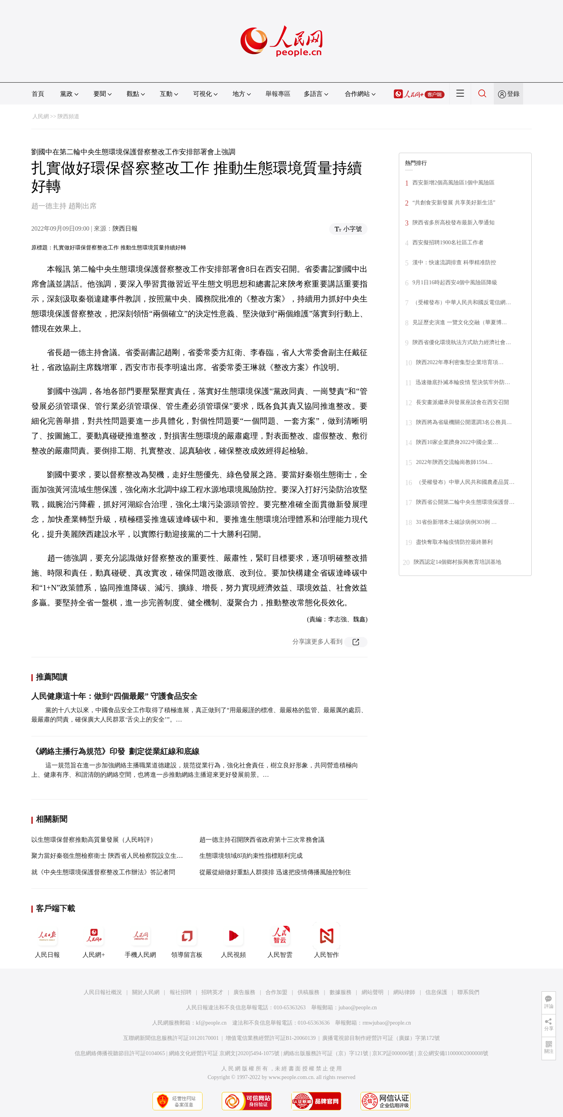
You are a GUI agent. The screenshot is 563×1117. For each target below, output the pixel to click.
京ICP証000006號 (393, 1053)
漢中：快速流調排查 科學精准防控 (454, 262)
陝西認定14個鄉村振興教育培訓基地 (457, 562)
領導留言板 (187, 940)
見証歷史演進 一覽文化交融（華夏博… (459, 322)
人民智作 (326, 940)
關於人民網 (146, 992)
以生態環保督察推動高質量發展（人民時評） (93, 839)
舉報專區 (277, 93)
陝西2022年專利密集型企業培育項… (460, 362)
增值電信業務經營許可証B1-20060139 (271, 1038)
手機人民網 (140, 940)
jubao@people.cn (358, 1008)
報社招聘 (181, 992)
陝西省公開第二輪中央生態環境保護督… (465, 502)
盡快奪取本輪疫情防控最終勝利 (454, 542)
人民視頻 (233, 940)
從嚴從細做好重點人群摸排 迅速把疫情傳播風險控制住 (275, 872)
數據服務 (340, 992)
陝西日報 (125, 228)
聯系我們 (468, 992)
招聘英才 (212, 992)
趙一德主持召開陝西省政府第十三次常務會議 (262, 839)
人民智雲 (280, 940)
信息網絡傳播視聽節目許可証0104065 (120, 1053)
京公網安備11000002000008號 (453, 1053)
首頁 (38, 93)
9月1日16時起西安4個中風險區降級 (454, 282)
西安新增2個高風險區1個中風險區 (453, 183)
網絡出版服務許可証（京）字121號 (325, 1053)
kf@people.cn (211, 1023)
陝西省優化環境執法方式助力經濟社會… (461, 342)
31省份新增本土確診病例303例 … (456, 522)
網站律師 (404, 992)
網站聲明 (373, 992)
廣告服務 (244, 992)
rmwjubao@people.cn (386, 1023)
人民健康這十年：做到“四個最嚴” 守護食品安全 (114, 696)
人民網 (40, 116)
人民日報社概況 (103, 992)
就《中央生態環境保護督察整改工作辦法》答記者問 (103, 872)
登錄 (513, 93)
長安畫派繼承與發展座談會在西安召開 (462, 402)
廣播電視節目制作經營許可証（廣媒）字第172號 (381, 1038)
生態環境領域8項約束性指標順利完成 (251, 855)
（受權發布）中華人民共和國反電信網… (461, 302)
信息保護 (436, 992)
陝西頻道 (68, 116)
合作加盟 (276, 992)
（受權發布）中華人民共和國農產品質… (465, 482)
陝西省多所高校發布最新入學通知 (453, 223)
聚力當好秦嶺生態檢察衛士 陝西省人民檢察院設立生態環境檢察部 (122, 855)
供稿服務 (308, 992)
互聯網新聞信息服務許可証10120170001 (171, 1038)
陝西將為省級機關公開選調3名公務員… (464, 422)
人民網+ (94, 940)
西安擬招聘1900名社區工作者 (448, 242)
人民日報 (47, 940)
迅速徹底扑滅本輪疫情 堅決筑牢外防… (463, 382)
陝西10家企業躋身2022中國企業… (457, 442)
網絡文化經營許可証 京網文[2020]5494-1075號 (224, 1053)
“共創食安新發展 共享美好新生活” (453, 203)
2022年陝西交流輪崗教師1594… (454, 462)
